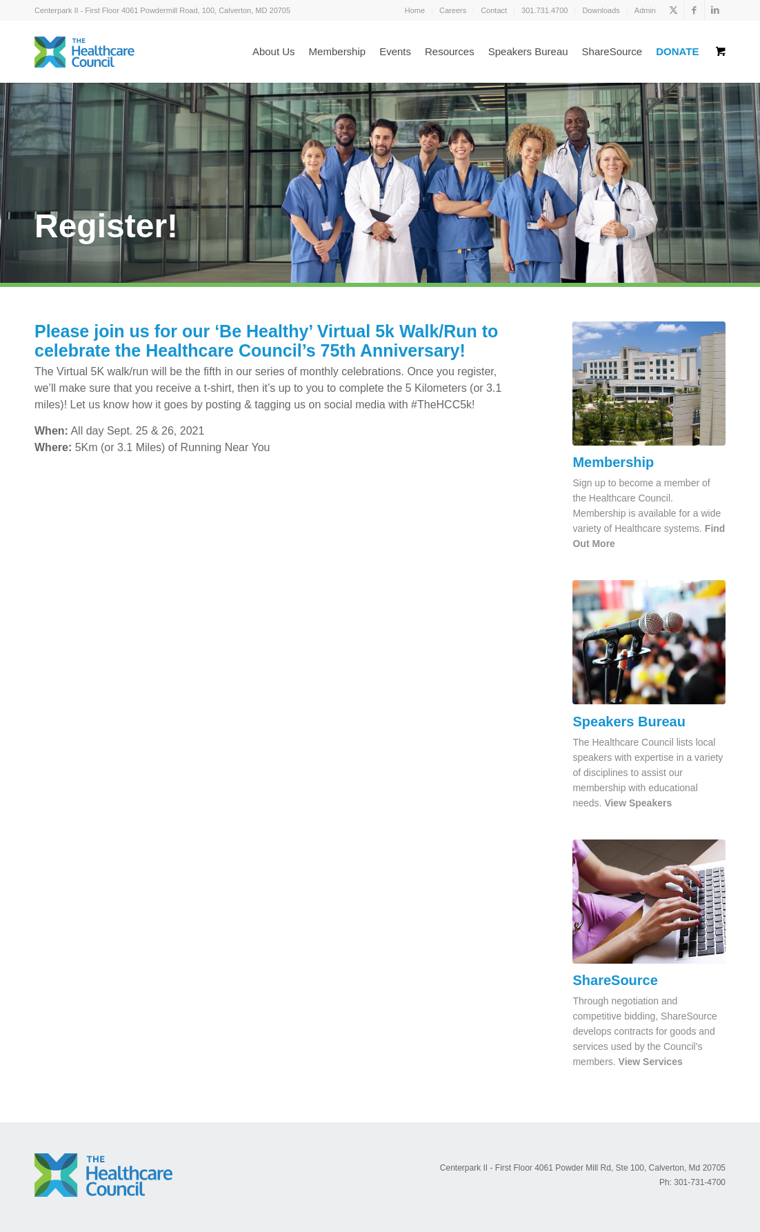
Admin (645, 10)
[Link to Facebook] (694, 10)
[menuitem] (415, 10)
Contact (494, 10)
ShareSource (614, 980)
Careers (452, 10)
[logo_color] (84, 52)
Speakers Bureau (628, 721)
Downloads (600, 10)
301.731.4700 (544, 10)
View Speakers (638, 802)
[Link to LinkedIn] (715, 10)
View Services (651, 1061)
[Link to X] (673, 10)
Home (415, 10)
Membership (613, 462)
